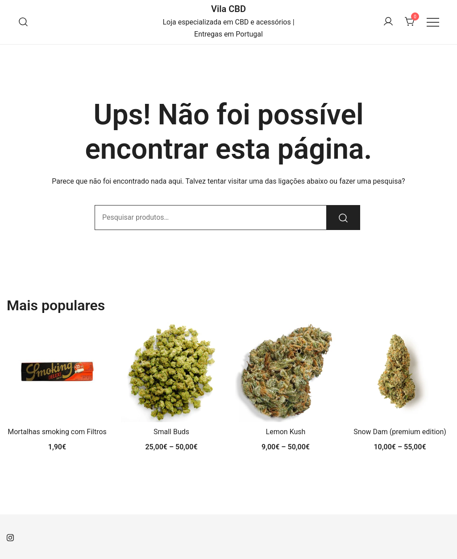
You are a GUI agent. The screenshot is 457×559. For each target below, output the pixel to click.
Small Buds (171, 431)
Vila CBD (228, 9)
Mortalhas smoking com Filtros (57, 431)
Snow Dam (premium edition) (399, 431)
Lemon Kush (286, 431)
